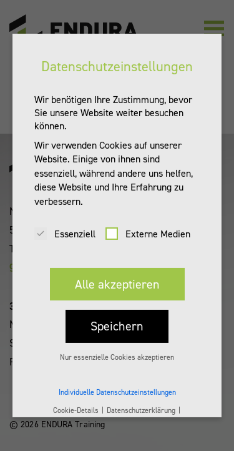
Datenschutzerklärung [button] (142, 402)
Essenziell (64, 225)
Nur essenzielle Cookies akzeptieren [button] (117, 349)
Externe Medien (147, 225)
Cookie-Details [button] (76, 402)
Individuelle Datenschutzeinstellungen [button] (117, 385)
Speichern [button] (117, 318)
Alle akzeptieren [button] (117, 276)
